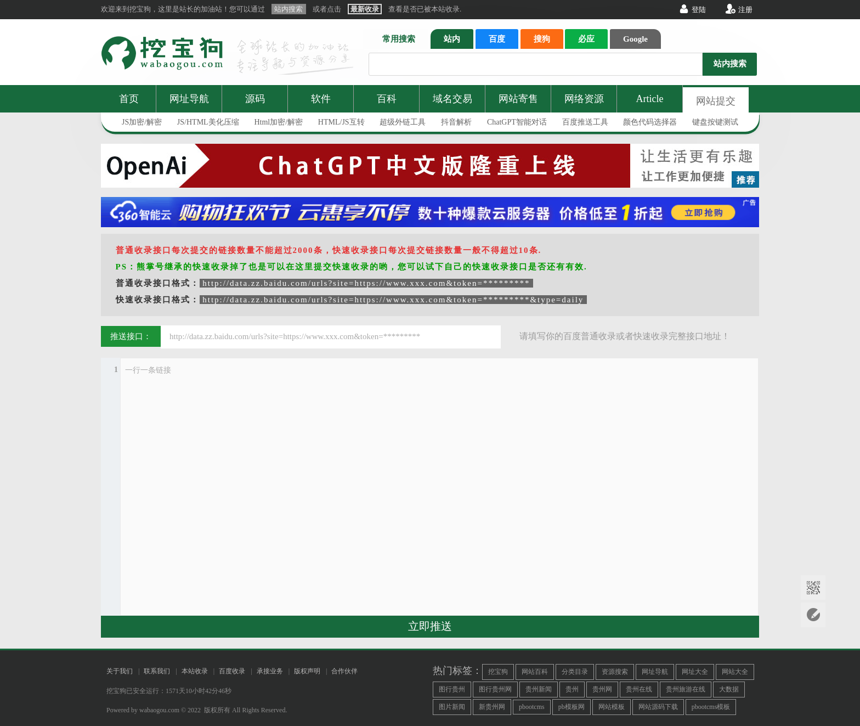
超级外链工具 (403, 122)
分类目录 (575, 672)
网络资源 (584, 98)
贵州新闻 (538, 689)
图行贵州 (452, 689)
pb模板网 (571, 707)
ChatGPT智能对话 (517, 122)
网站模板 (611, 707)
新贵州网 (492, 707)
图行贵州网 (495, 689)
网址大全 (695, 672)
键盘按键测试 (715, 122)
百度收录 (232, 671)
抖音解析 (456, 122)
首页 (129, 98)
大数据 (729, 689)
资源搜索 (615, 672)
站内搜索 (730, 63)
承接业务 (270, 671)
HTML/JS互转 (341, 122)
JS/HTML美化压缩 (208, 122)
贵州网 (602, 689)
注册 (745, 9)
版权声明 (307, 671)
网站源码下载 (658, 707)
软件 (321, 98)
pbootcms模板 (711, 707)
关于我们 (119, 671)
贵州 (572, 689)
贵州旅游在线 (685, 689)
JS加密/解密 (142, 122)
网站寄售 (518, 98)
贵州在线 (639, 689)
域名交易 (452, 98)
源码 (255, 98)
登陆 (699, 9)
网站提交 (715, 100)
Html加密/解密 (278, 122)
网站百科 (535, 672)
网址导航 (189, 98)
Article (650, 98)
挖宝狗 (498, 672)
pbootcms (532, 707)
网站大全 (735, 672)
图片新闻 (452, 707)
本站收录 (195, 671)
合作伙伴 (344, 671)
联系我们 (157, 671)
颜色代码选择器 (650, 122)
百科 (387, 98)
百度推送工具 (585, 122)
